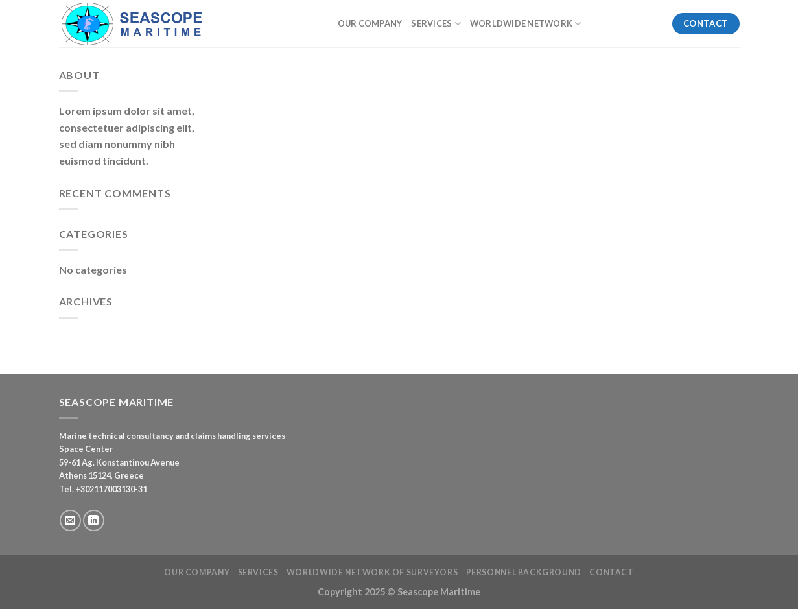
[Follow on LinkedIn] (93, 520)
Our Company (370, 23)
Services (436, 24)
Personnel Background (523, 572)
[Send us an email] (70, 520)
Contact (611, 572)
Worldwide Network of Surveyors (372, 572)
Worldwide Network (525, 24)
